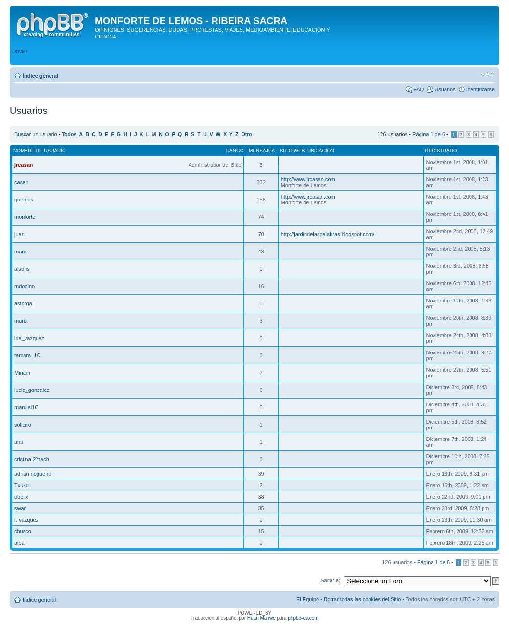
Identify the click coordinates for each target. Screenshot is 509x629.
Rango (235, 150)
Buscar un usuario (35, 134)
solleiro (22, 425)
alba (19, 543)
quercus (23, 199)
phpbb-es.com (303, 618)
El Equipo (307, 599)
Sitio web (292, 150)
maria (21, 321)
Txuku (21, 485)
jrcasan (23, 165)
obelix (21, 497)
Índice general (40, 76)
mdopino (24, 286)
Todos (69, 134)
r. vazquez (26, 520)
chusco (22, 531)
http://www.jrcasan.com (308, 179)
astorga (23, 303)
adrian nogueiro (32, 474)
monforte (24, 217)
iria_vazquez (29, 338)
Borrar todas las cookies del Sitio (362, 599)
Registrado (441, 150)
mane (21, 251)
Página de (428, 134)
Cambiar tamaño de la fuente (488, 74)
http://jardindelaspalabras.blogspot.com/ (327, 234)
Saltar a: (330, 580)
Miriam (22, 373)
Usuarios (444, 89)
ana (18, 442)
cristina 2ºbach (31, 459)
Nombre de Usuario (39, 150)
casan (21, 182)
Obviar (19, 51)
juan (19, 234)
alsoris (22, 269)
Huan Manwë (261, 618)
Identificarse (480, 89)
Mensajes (262, 150)
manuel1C (26, 407)
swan (20, 508)
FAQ (418, 89)
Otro (247, 134)
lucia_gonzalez (32, 390)
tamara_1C (27, 355)
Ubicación (320, 150)
